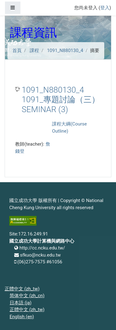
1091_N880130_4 (65, 50)
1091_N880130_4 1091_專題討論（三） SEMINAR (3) (61, 99)
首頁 (17, 50)
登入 (105, 8)
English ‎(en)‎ (22, 316)
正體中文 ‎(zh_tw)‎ (22, 289)
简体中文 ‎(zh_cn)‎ (27, 295)
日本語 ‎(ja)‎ (21, 303)
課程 (34, 50)
